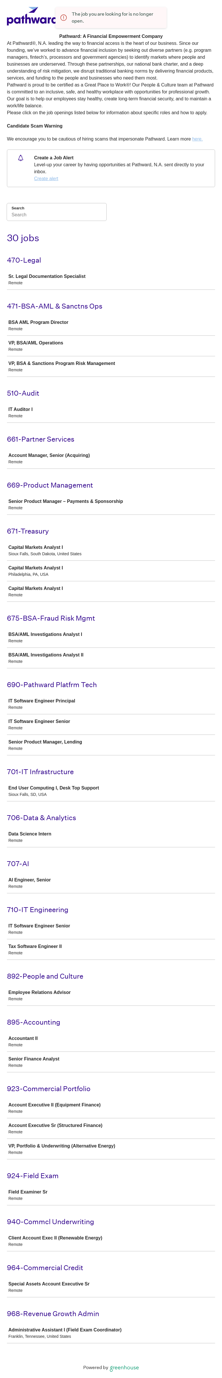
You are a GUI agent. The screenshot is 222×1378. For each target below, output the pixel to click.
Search (18, 208)
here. (197, 138)
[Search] (56, 216)
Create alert (46, 178)
